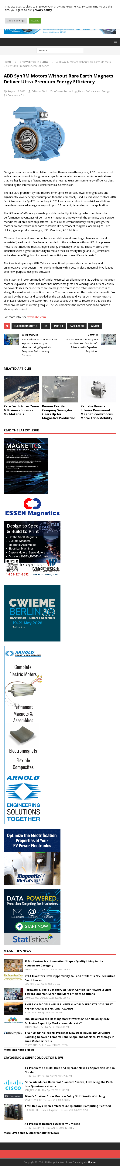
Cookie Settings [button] (16, 20)
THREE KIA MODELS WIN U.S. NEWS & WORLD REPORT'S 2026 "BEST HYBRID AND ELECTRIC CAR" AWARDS (69, 1006)
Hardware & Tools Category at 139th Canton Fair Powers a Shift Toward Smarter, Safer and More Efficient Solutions (68, 992)
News (81, 91)
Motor (58, 326)
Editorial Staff (39, 91)
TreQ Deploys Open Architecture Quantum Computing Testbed (68, 1106)
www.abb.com (36, 317)
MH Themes (90, 1162)
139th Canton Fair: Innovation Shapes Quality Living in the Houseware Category (64, 963)
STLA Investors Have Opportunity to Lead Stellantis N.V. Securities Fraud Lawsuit (70, 978)
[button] (115, 42)
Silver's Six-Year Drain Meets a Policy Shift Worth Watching (65, 1096)
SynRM (95, 326)
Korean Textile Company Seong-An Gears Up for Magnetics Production (59, 412)
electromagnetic (25, 326)
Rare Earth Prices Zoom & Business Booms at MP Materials (21, 410)
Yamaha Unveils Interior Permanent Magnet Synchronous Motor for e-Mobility (97, 412)
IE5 (45, 326)
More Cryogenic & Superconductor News (31, 1133)
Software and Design (98, 91)
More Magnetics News (19, 1049)
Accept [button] (35, 20)
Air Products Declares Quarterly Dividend (52, 1124)
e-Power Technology (65, 91)
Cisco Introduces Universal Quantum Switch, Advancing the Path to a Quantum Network (69, 1084)
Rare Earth (77, 326)
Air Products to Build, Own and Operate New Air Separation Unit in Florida (70, 1070)
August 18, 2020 (16, 91)
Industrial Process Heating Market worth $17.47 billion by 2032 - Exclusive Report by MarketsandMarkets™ (68, 1021)
